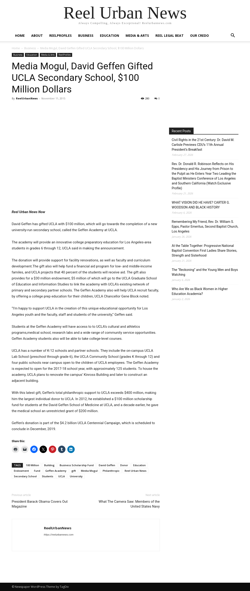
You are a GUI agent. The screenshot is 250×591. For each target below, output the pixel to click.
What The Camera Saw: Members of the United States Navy (129, 503)
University (76, 476)
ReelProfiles (60, 35)
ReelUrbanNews (27, 98)
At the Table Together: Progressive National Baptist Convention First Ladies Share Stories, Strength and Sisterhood (204, 250)
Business (85, 35)
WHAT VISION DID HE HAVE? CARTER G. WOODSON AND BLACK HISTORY (201, 205)
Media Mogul (89, 470)
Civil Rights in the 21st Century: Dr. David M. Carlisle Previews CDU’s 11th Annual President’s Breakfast (203, 144)
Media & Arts (137, 35)
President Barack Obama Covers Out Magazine (40, 503)
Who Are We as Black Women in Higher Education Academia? (200, 291)
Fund (37, 470)
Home (20, 35)
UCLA (61, 476)
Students (47, 476)
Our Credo (199, 35)
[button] (232, 36)
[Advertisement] (208, 85)
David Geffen (107, 465)
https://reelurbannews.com (59, 534)
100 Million (32, 465)
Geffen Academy (55, 470)
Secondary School (25, 476)
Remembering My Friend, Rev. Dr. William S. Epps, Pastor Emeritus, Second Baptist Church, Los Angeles (205, 226)
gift (73, 470)
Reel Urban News (135, 470)
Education (109, 35)
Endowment (21, 470)
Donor (124, 465)
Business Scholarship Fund (77, 465)
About (37, 35)
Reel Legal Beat (169, 35)
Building (49, 465)
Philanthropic (111, 470)
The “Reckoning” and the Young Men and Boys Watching (205, 272)
